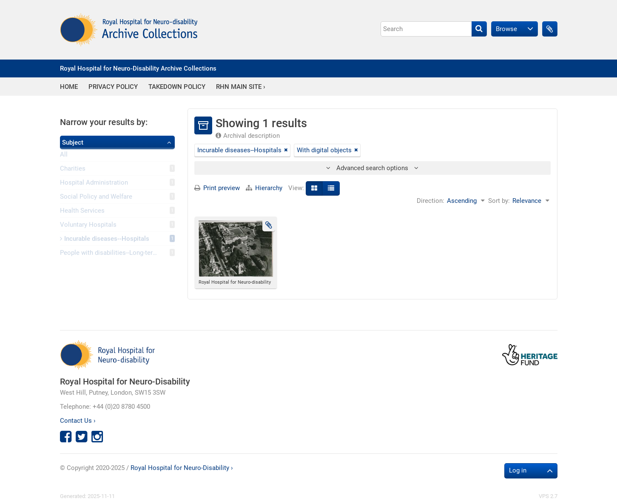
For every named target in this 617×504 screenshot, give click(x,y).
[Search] (434, 29)
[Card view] (314, 188)
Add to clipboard (268, 225)
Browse (506, 29)
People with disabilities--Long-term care (116, 254)
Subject (72, 142)
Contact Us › (78, 420)
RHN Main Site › (240, 87)
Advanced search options (372, 168)
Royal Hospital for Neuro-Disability (125, 381)
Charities (72, 169)
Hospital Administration (94, 183)
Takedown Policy (176, 87)
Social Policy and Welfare (96, 198)
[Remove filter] (286, 150)
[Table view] (331, 188)
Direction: (430, 201)
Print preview (217, 188)
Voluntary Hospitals (88, 226)
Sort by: (499, 201)
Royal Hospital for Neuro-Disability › (182, 468)
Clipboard (549, 29)
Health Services (82, 212)
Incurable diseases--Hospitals (104, 240)
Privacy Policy (113, 87)
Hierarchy (265, 188)
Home (69, 87)
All (64, 156)
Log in (517, 470)
